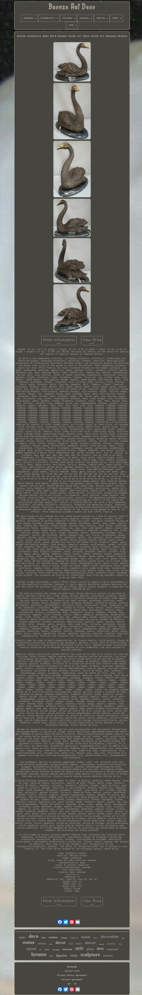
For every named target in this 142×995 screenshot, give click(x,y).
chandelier (111, 944)
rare (51, 955)
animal (101, 944)
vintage (64, 937)
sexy (46, 949)
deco (33, 936)
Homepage (72, 967)
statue (29, 942)
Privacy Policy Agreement (72, 975)
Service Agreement (72, 979)
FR (75, 984)
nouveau (67, 949)
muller (79, 943)
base (43, 937)
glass (90, 949)
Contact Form (72, 971)
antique (42, 943)
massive (108, 955)
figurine (61, 955)
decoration (110, 936)
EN (69, 984)
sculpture (90, 954)
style (79, 948)
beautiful (55, 950)
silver (51, 944)
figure (95, 938)
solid (71, 944)
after (123, 938)
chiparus (74, 937)
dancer (90, 942)
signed (31, 948)
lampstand (112, 949)
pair (23, 937)
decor (61, 942)
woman (53, 937)
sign (120, 944)
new (100, 948)
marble (85, 937)
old (40, 950)
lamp (74, 955)
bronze (38, 954)
